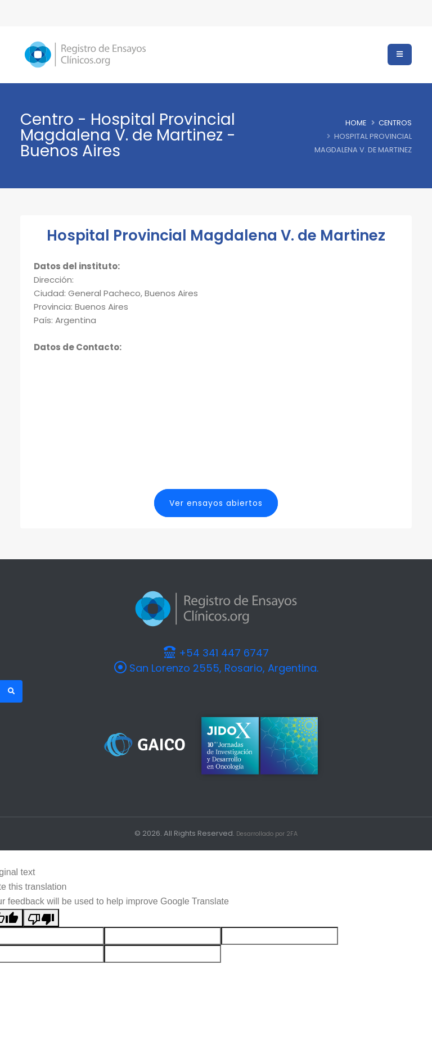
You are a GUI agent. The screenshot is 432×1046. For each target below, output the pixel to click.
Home (355, 123)
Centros (395, 123)
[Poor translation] (41, 917)
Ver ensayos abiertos (216, 503)
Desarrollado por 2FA (267, 832)
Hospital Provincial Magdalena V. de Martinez (216, 235)
